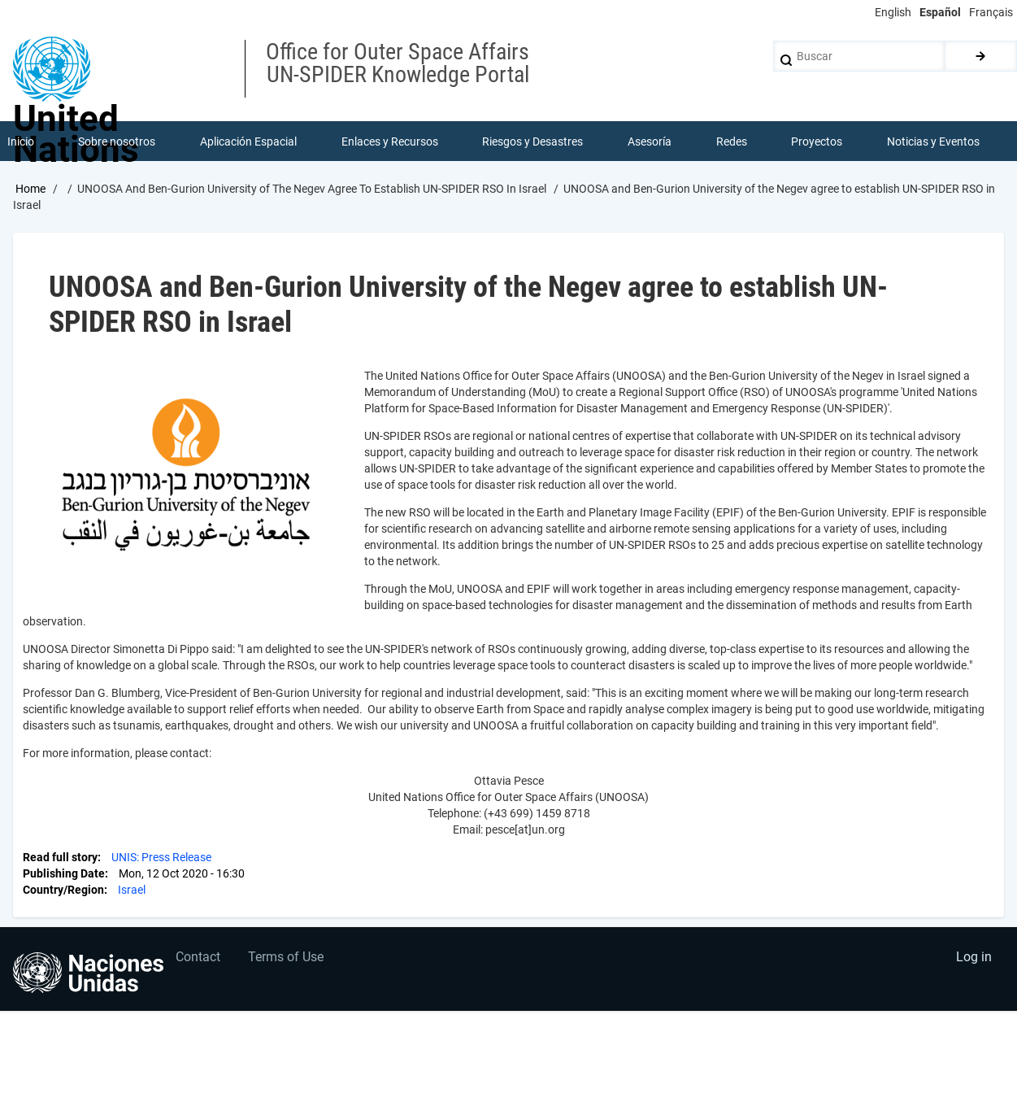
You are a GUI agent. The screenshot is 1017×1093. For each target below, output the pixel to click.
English (893, 12)
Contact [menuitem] (198, 959)
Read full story (60, 858)
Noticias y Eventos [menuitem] (933, 141)
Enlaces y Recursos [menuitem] (389, 141)
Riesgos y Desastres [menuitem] (533, 141)
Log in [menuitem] (973, 959)
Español (940, 12)
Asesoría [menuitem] (649, 141)
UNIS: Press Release (161, 858)
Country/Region (63, 891)
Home (30, 189)
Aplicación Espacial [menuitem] (248, 141)
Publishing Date (64, 875)
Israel (132, 891)
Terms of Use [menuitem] (287, 959)
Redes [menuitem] (731, 141)
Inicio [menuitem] (20, 141)
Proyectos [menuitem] (817, 141)
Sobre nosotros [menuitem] (117, 141)
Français (991, 12)
